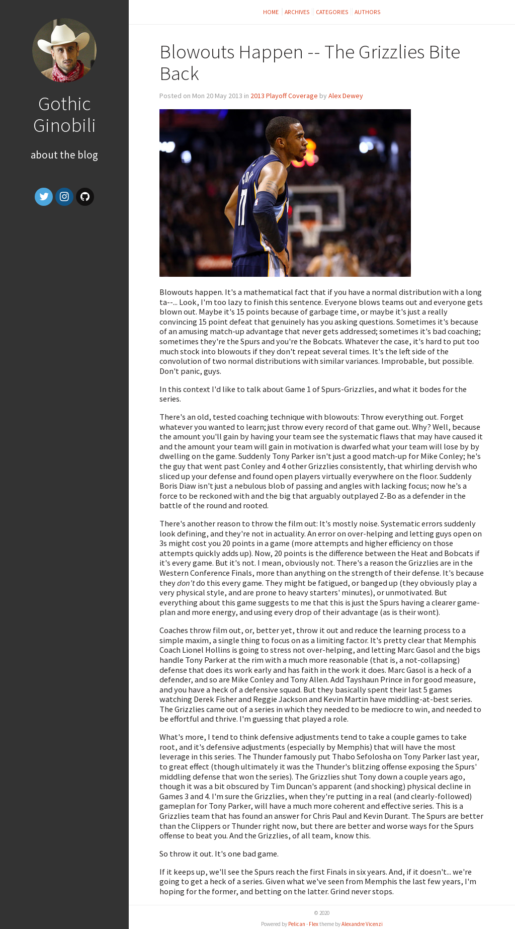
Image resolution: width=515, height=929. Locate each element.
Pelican (296, 923)
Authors (368, 12)
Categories (332, 12)
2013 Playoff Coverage (284, 95)
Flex (313, 923)
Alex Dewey (345, 95)
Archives (297, 12)
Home (271, 12)
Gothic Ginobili (64, 114)
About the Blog (64, 155)
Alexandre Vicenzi (362, 923)
